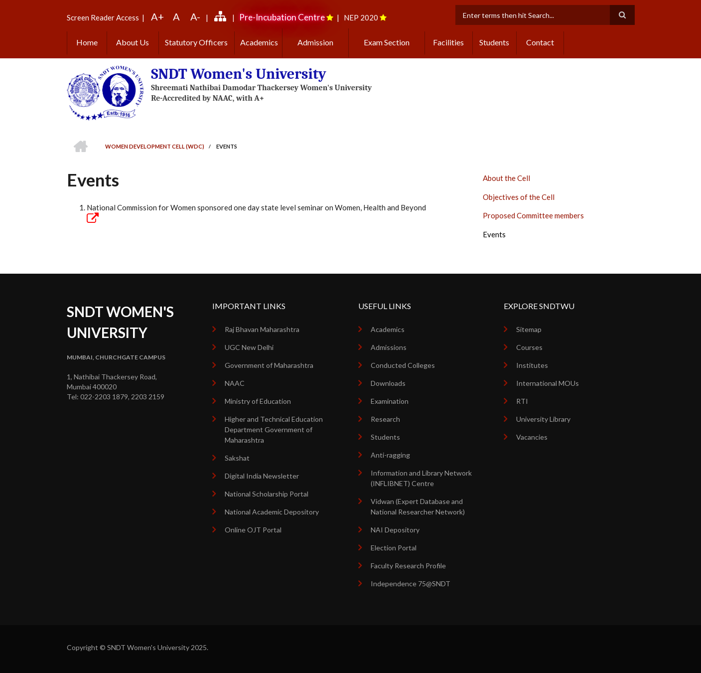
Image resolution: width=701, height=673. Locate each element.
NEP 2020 (361, 17)
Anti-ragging (390, 455)
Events (494, 234)
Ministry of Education (258, 401)
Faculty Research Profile (408, 565)
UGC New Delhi (249, 347)
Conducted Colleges (403, 365)
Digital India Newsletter (262, 476)
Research (385, 419)
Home (87, 42)
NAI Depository (395, 529)
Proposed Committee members (533, 215)
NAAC (235, 383)
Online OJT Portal (253, 529)
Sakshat (237, 458)
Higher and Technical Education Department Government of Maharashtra (274, 429)
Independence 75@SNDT (410, 583)
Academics (259, 42)
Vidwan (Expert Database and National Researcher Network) (418, 506)
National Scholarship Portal (266, 494)
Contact (540, 42)
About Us (132, 42)
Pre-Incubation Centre (282, 17)
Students (494, 42)
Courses (529, 347)
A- (195, 16)
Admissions (389, 347)
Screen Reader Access (103, 17)
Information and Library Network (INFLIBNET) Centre (421, 478)
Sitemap (529, 329)
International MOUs (547, 383)
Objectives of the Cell (519, 196)
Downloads (388, 383)
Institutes (532, 365)
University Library (543, 419)
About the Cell (506, 177)
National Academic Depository (272, 511)
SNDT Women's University (237, 74)
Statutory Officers (196, 42)
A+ (157, 16)
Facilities (448, 42)
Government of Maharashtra (269, 365)
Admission (315, 42)
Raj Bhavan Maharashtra (262, 329)
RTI (522, 401)
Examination (390, 401)
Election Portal (394, 547)
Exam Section (387, 42)
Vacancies (532, 437)
